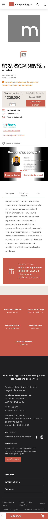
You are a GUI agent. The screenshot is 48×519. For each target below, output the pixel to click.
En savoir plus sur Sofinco (13, 135)
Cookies (42, 503)
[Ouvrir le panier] (44, 4)
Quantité (12, 102)
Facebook (36, 437)
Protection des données (25, 503)
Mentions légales (10, 509)
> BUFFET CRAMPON (9, 78)
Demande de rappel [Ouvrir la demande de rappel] (33, 175)
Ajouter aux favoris (11, 143)
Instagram (41, 437)
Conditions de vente (8, 503)
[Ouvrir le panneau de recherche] (37, 4)
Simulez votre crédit (11, 131)
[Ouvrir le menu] (3, 4)
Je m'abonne (13, 459)
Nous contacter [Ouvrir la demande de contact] (12, 175)
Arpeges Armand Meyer (15, 410)
